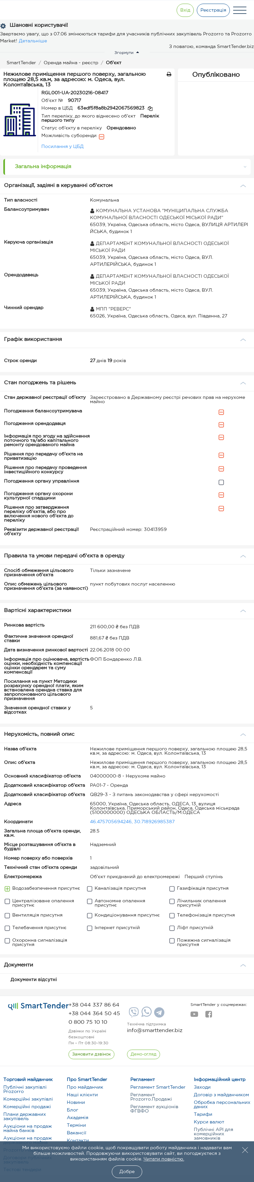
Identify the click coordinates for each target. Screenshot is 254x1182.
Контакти (78, 1141)
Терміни (76, 1125)
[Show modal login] (184, 10)
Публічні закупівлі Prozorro (25, 1089)
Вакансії (76, 1133)
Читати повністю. (164, 1159)
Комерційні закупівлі (28, 1099)
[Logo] (27, 10)
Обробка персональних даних (222, 1105)
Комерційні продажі (27, 1107)
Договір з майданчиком (221, 1095)
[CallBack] (91, 1055)
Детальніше (33, 41)
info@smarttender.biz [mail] (155, 1030)
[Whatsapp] (145, 1015)
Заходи (202, 1087)
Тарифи (203, 1114)
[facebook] (208, 1016)
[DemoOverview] (143, 1055)
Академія (77, 1118)
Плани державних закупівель (24, 1116)
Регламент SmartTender (158, 1087)
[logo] (38, 1006)
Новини (76, 1103)
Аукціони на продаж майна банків (27, 1128)
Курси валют (209, 1122)
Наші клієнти (82, 1095)
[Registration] (213, 10)
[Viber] (133, 1014)
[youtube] (194, 1016)
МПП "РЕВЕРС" (110, 309)
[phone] (93, 1005)
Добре (127, 1172)
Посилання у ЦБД (62, 147)
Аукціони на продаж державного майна (27, 1140)
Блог (72, 1110)
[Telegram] (158, 1014)
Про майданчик (85, 1087)
